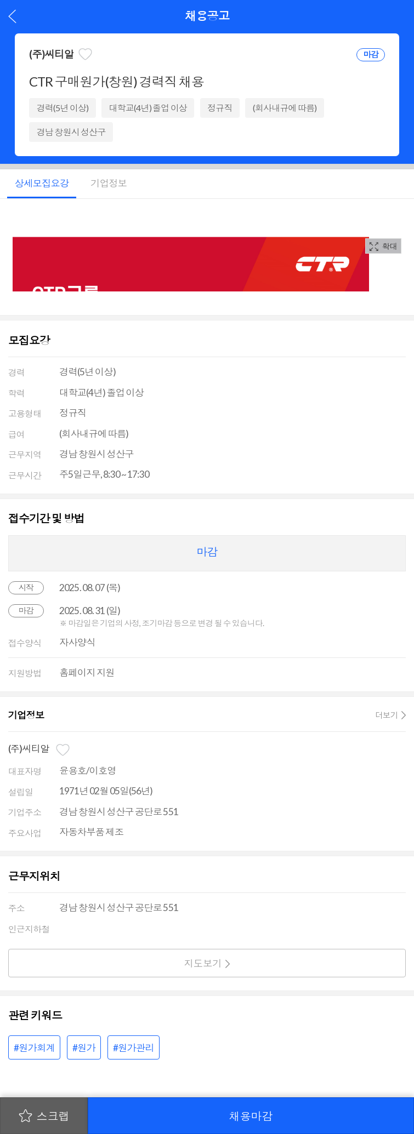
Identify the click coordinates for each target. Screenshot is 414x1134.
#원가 (83, 1047)
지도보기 (203, 963)
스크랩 (53, 1115)
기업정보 (108, 183)
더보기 (386, 715)
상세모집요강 (42, 183)
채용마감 (251, 1115)
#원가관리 (133, 1047)
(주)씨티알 (51, 54)
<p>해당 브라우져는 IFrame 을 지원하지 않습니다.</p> (190, 250)
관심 (85, 54)
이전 (12, 16)
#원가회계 (34, 1047)
